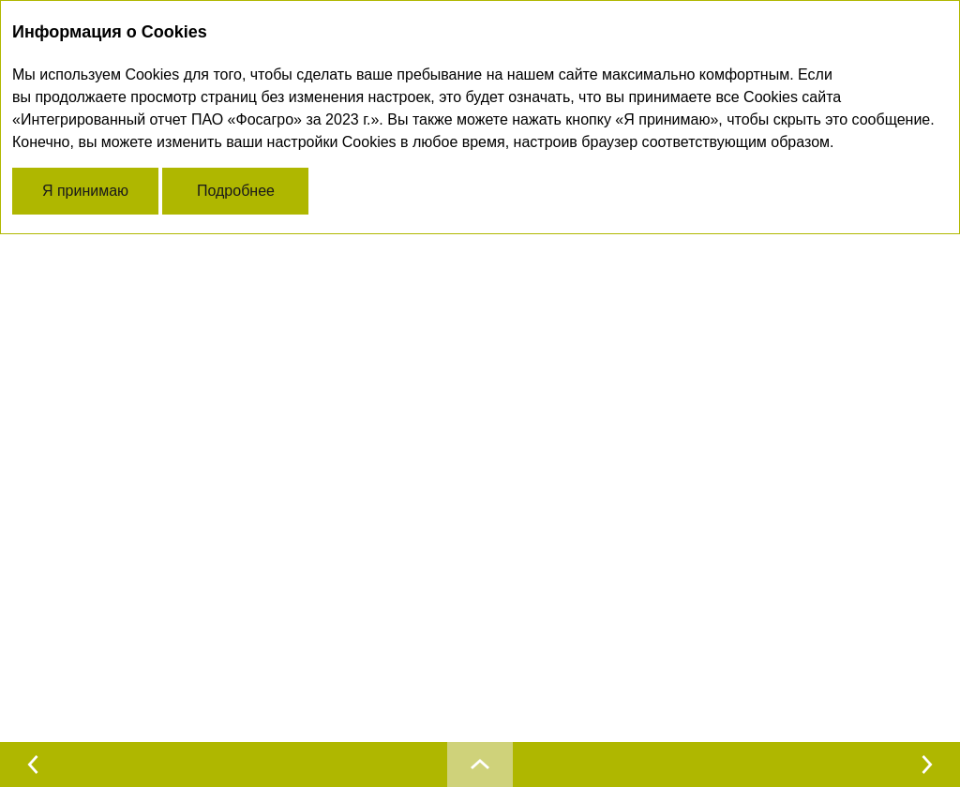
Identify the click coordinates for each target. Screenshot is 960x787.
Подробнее (236, 191)
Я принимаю (85, 191)
